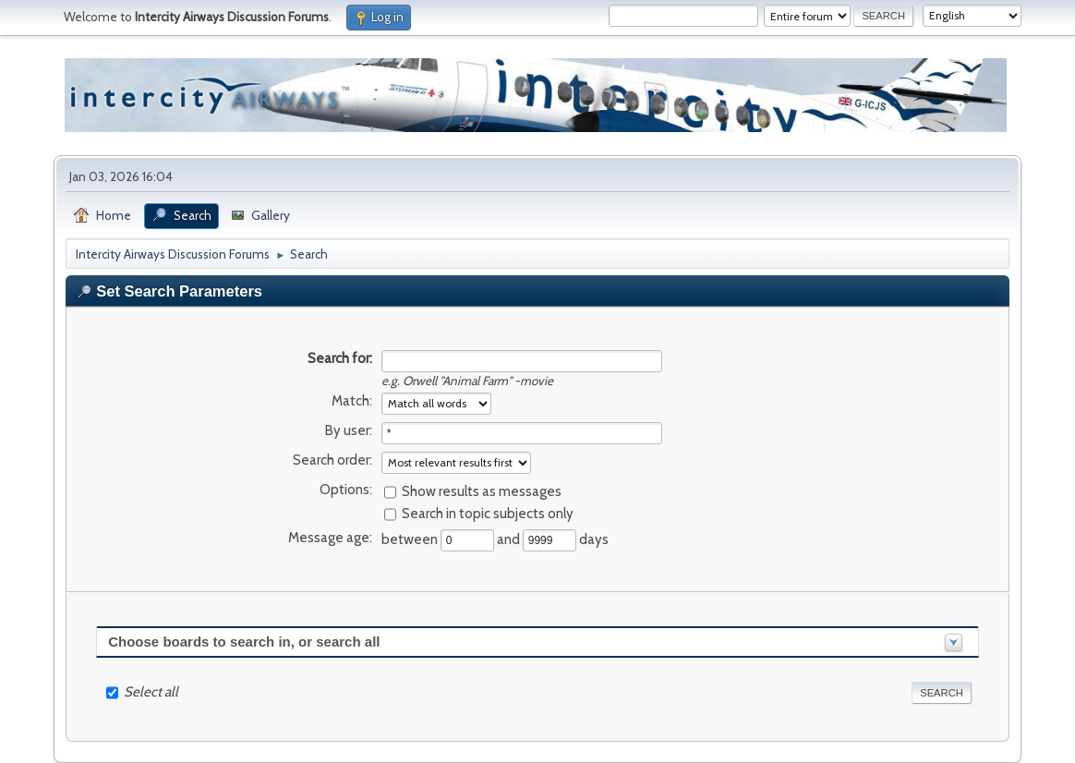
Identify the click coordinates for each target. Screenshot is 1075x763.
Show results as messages (482, 490)
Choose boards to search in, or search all (244, 641)
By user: (348, 430)
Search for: (340, 358)
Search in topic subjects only (488, 512)
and (510, 538)
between (411, 538)
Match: (352, 401)
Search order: (332, 460)
